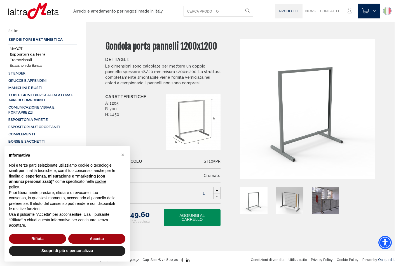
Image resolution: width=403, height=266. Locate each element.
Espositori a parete (28, 120)
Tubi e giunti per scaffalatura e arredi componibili (41, 97)
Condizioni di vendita (268, 260)
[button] (122, 154)
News (310, 11)
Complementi (21, 134)
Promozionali (21, 60)
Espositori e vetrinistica (35, 39)
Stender (16, 73)
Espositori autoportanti (34, 127)
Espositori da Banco (26, 65)
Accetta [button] (97, 238)
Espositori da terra (27, 54)
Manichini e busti (25, 88)
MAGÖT (16, 49)
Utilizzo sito (298, 260)
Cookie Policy (348, 260)
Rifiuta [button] (37, 238)
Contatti (329, 11)
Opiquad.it (386, 260)
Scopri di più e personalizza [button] (67, 250)
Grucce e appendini (27, 80)
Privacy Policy (322, 260)
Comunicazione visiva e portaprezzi (31, 109)
